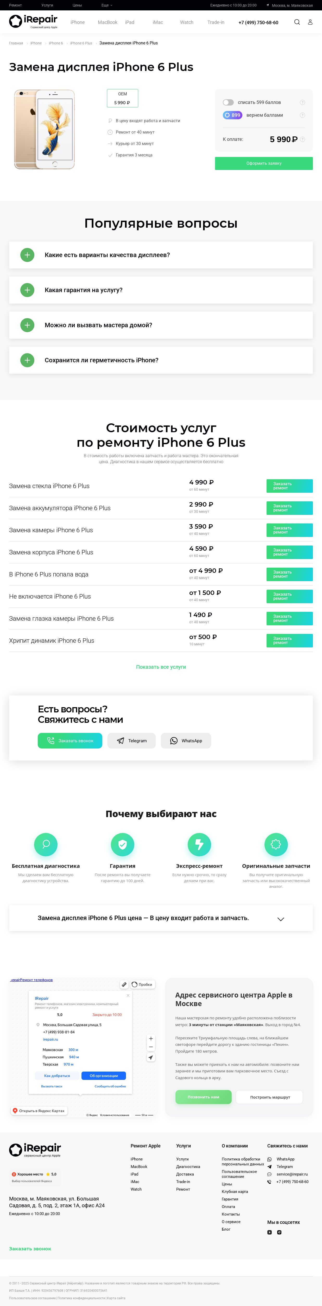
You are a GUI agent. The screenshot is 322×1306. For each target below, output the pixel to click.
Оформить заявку (264, 163)
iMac (158, 22)
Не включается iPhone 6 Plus (50, 596)
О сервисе (231, 1221)
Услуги (47, 5)
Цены (77, 5)
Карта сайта (116, 1298)
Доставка (185, 1174)
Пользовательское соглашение (239, 1174)
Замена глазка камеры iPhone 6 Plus (61, 618)
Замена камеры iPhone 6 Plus (51, 530)
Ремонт (15, 5)
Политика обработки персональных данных (243, 1161)
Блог (226, 1229)
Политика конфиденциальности (81, 1298)
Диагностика (188, 1166)
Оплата (228, 1206)
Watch (186, 22)
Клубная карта (235, 1191)
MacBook (107, 22)
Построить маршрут (270, 1097)
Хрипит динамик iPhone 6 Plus (51, 640)
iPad (129, 22)
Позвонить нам (203, 1096)
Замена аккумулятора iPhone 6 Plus (60, 508)
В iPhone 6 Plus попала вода (49, 574)
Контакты (231, 1214)
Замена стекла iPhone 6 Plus (49, 486)
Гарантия (230, 1199)
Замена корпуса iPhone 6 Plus (51, 552)
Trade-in (215, 22)
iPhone (78, 22)
